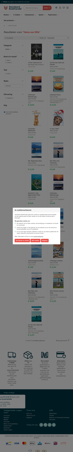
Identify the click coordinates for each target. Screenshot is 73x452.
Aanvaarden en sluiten (22, 240)
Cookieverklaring (38, 236)
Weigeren (45, 240)
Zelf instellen (35, 240)
